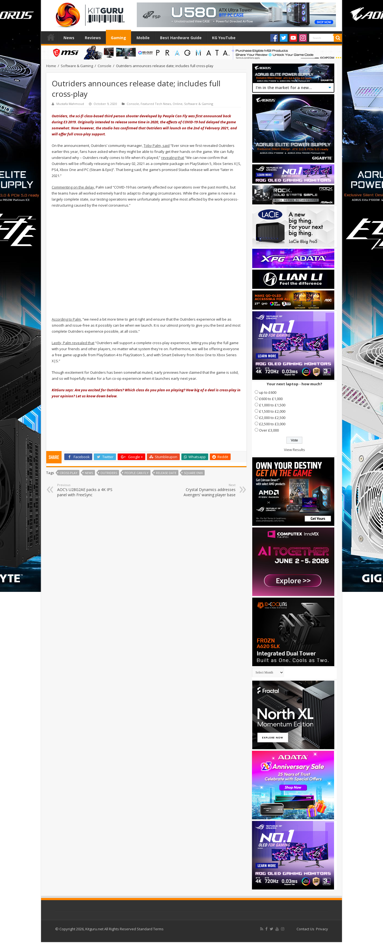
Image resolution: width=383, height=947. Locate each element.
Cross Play (68, 473)
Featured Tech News (156, 104)
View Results (294, 449)
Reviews (93, 37)
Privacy (322, 928)
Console (104, 65)
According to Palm (66, 319)
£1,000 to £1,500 (272, 405)
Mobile (143, 37)
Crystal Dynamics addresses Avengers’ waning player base (207, 490)
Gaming (118, 37)
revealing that (172, 157)
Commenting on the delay (73, 187)
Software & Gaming (77, 65)
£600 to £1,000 (271, 398)
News (68, 37)
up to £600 (267, 392)
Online (177, 104)
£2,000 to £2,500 (272, 417)
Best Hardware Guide (181, 37)
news (89, 473)
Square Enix (193, 473)
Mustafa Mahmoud (70, 104)
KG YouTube (224, 37)
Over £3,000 (269, 430)
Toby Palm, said (157, 145)
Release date (166, 473)
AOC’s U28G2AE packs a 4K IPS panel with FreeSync (85, 490)
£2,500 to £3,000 (272, 423)
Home (51, 37)
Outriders (108, 473)
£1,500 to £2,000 (272, 411)
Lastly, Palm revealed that (73, 342)
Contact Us (305, 928)
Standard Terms (150, 928)
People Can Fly (136, 473)
